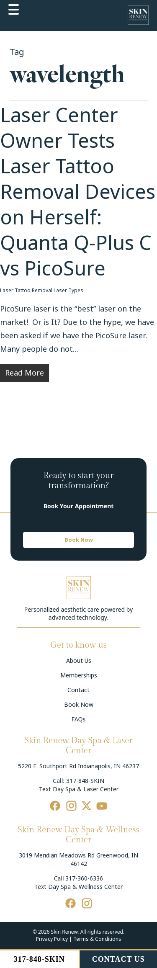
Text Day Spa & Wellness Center (78, 887)
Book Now (78, 704)
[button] (78, 540)
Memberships (78, 675)
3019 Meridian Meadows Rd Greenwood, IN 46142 (78, 859)
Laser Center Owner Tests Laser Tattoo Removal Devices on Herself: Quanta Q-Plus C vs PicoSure (77, 192)
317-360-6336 (84, 878)
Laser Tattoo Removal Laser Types (41, 290)
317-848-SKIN (85, 781)
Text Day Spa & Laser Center (78, 789)
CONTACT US (118, 959)
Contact (78, 690)
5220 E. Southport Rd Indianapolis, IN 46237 (78, 766)
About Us (78, 660)
